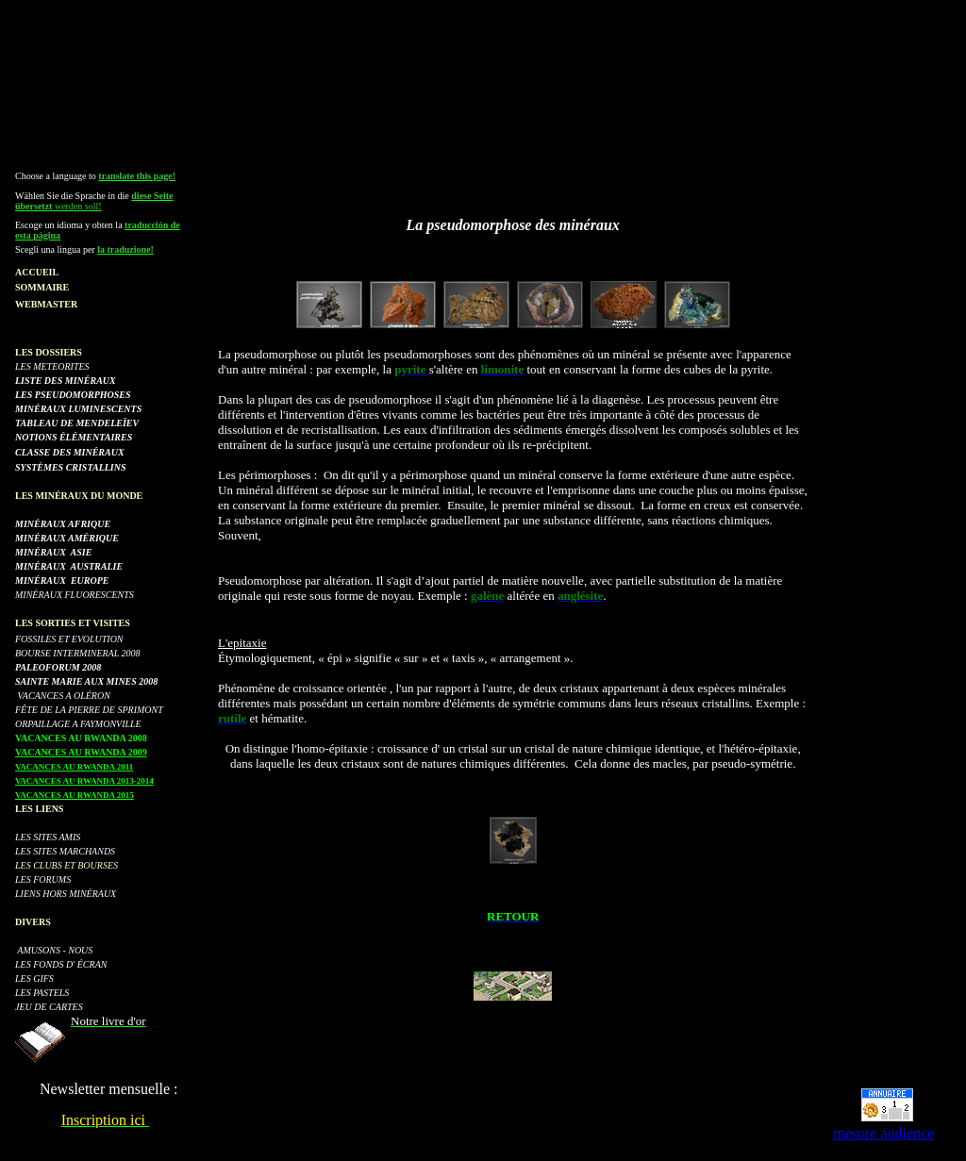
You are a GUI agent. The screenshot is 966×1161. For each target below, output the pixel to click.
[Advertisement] (486, 50)
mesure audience (883, 1133)
